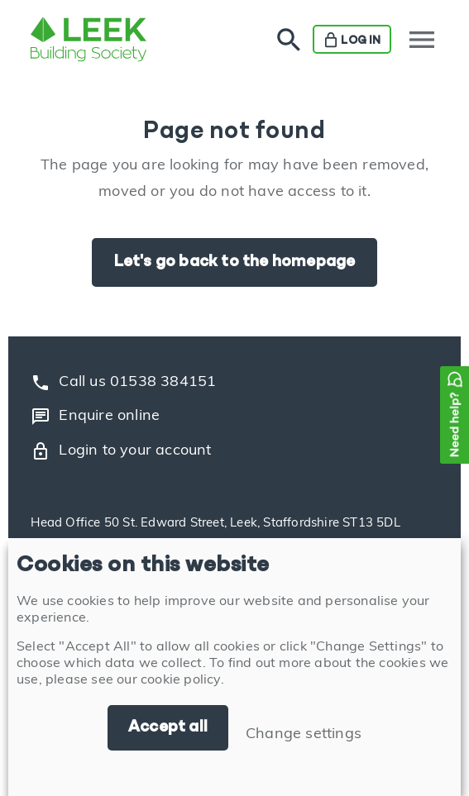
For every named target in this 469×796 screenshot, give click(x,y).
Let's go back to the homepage (235, 262)
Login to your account (121, 451)
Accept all (168, 727)
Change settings (303, 734)
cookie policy (181, 680)
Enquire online (95, 417)
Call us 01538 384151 (123, 383)
